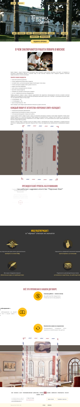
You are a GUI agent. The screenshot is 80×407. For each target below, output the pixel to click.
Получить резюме (39, 138)
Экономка (64, 33)
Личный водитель (45, 36)
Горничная (51, 33)
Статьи (13, 3)
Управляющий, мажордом (40, 33)
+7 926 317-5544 (39, 9)
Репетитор (67, 392)
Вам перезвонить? (40, 10)
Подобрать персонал (62, 3)
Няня (14, 33)
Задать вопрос (51, 3)
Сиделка (42, 394)
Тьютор (29, 33)
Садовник (38, 394)
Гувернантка (21, 33)
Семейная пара (34, 36)
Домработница (36, 392)
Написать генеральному (39, 351)
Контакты (21, 3)
